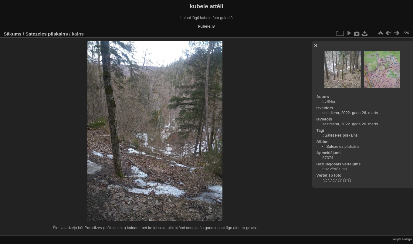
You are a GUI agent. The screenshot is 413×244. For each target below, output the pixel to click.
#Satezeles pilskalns (340, 135)
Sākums (13, 33)
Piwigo (407, 239)
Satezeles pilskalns (46, 33)
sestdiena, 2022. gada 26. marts (350, 112)
